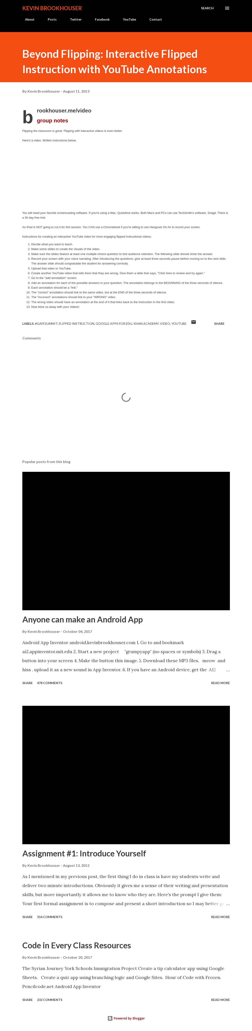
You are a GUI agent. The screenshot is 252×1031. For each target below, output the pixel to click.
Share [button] (219, 323)
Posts (49, 19)
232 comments (49, 1000)
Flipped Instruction (76, 323)
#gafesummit (46, 323)
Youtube (179, 323)
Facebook (99, 19)
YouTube (126, 19)
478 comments (49, 683)
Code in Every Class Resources (76, 945)
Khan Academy (146, 323)
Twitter (73, 19)
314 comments (49, 917)
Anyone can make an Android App (82, 619)
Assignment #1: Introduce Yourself (84, 853)
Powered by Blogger (126, 1018)
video (165, 323)
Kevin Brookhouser (52, 8)
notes (52, 120)
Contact (153, 19)
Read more (220, 683)
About (27, 19)
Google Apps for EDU (114, 323)
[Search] (207, 8)
